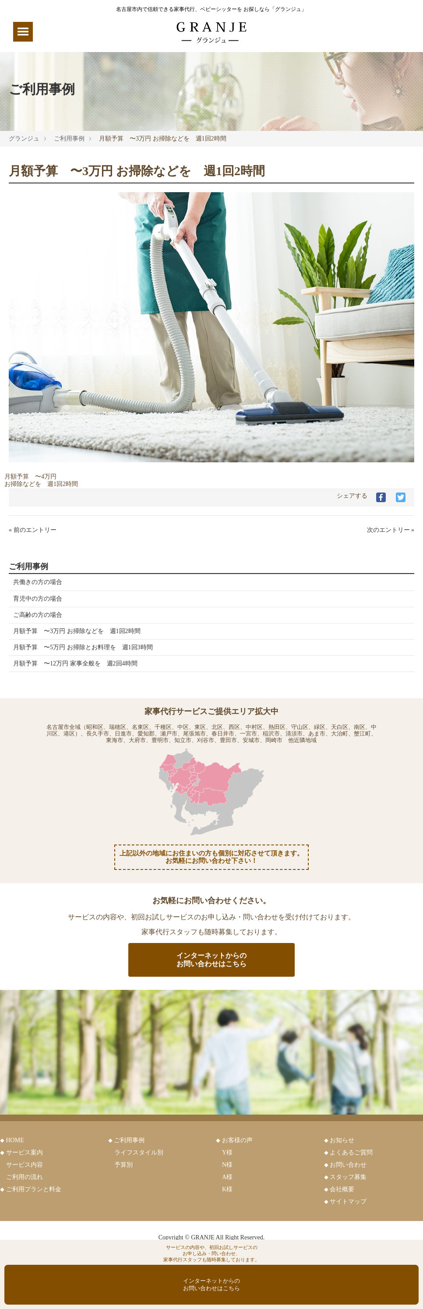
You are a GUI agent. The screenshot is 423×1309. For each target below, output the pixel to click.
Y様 (227, 1152)
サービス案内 (24, 1152)
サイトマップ (348, 1201)
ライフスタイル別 (138, 1152)
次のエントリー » (391, 530)
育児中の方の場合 (37, 598)
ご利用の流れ (24, 1177)
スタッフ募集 (348, 1177)
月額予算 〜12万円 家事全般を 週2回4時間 (75, 663)
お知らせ (342, 1140)
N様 (227, 1164)
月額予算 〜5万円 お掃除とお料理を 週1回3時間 (83, 647)
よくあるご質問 (351, 1152)
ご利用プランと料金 (33, 1189)
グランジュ (24, 138)
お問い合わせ (348, 1164)
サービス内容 (24, 1164)
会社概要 (342, 1189)
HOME (15, 1140)
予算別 (123, 1164)
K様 (227, 1189)
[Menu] (23, 32)
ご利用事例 (69, 138)
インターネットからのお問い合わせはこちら (211, 959)
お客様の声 (237, 1140)
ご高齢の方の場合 (37, 615)
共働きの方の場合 (37, 582)
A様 (227, 1177)
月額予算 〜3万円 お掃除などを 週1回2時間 (77, 631)
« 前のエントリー (32, 530)
